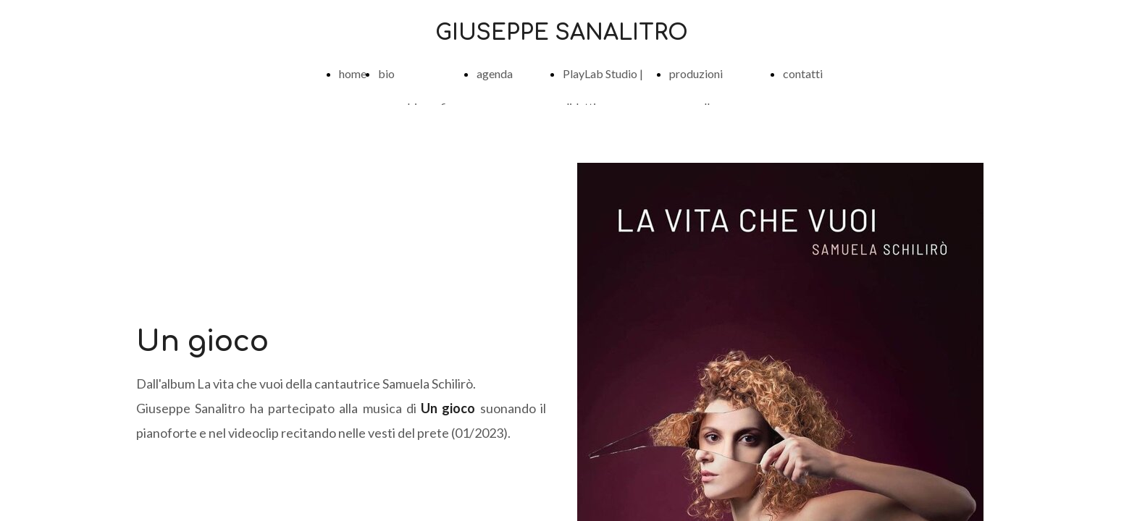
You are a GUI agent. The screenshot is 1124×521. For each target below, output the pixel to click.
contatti (803, 73)
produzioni (696, 73)
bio (386, 73)
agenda (495, 73)
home (352, 73)
